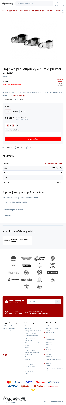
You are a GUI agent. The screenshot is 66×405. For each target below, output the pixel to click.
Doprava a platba (30, 338)
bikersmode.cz (29, 364)
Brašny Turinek (50, 332)
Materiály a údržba (30, 333)
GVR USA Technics (51, 357)
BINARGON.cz (59, 401)
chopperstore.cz (29, 369)
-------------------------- (33, 362)
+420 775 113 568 (15, 313)
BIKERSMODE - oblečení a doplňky (53, 329)
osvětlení (50, 11)
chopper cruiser (12, 11)
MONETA (48, 354)
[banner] (7, 3)
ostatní (58, 11)
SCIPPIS (48, 366)
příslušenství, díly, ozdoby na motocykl (32, 11)
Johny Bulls (49, 345)
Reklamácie (28, 340)
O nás (26, 326)
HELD (47, 337)
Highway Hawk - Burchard (53, 163)
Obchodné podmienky (31, 335)
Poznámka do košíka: (12, 130)
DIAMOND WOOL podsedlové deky (54, 360)
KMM (47, 347)
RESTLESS (48, 363)
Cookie (27, 357)
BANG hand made (51, 326)
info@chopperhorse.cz (38, 313)
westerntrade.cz (29, 371)
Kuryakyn (48, 349)
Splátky (27, 345)
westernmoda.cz (30, 366)
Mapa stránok (12, 402)
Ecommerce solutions (49, 401)
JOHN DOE (49, 342)
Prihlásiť (57, 302)
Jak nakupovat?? (30, 328)
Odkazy (27, 348)
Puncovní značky (30, 350)
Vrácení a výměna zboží (32, 343)
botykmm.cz (28, 374)
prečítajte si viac (17, 95)
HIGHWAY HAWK (50, 340)
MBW (47, 352)
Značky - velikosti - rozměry (33, 331)
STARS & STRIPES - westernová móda (54, 369)
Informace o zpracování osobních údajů (32, 353)
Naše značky (28, 359)
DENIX (47, 335)
